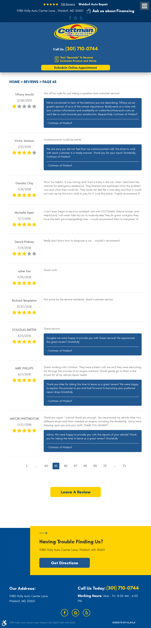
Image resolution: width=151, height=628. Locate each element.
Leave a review (75, 492)
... (36, 465)
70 (105, 465)
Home (14, 82)
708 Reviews (68, 4)
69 (95, 465)
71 (124, 465)
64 (46, 465)
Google (75, 18)
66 (65, 465)
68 (85, 465)
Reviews (31, 82)
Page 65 (49, 82)
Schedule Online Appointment (75, 68)
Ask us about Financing (113, 10)
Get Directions (65, 562)
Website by (123, 622)
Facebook (70, 18)
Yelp (81, 18)
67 (75, 465)
